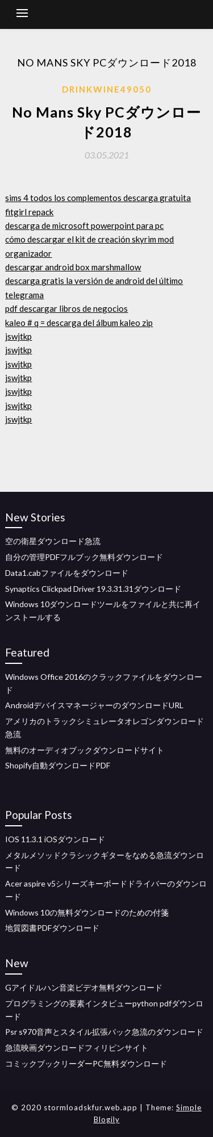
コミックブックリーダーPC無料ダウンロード (86, 1063)
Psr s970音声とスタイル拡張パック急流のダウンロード (104, 1031)
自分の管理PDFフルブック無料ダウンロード (84, 557)
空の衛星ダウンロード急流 (53, 541)
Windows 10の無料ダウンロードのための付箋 (87, 912)
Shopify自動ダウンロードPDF (57, 765)
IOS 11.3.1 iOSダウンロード (55, 839)
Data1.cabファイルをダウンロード (66, 573)
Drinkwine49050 (107, 89)
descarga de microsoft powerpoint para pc (84, 225)
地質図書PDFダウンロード (52, 928)
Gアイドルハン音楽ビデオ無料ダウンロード (83, 987)
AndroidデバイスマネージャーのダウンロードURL (94, 705)
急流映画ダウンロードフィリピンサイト (76, 1047)
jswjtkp (18, 336)
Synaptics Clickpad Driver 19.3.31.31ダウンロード (93, 588)
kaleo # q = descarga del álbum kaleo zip (79, 322)
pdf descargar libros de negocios (66, 308)
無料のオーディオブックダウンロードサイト (84, 750)
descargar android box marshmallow (73, 267)
